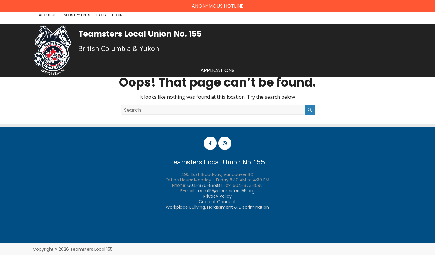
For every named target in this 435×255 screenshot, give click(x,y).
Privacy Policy (217, 196)
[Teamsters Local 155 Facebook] (210, 143)
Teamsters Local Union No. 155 (140, 33)
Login (117, 15)
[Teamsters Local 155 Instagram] (224, 143)
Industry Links (76, 15)
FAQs (101, 15)
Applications (217, 70)
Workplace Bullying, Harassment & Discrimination (217, 207)
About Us (48, 15)
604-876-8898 (203, 185)
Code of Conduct (217, 202)
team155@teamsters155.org (225, 191)
